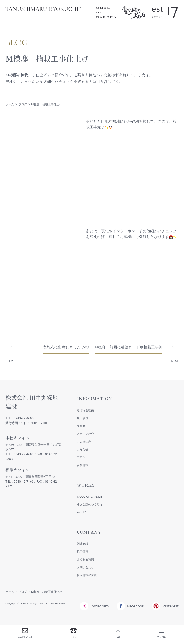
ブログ (22, 104)
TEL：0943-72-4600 (19, 418)
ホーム (9, 104)
